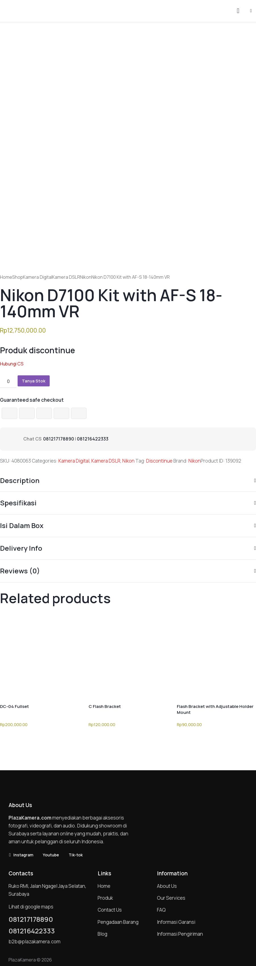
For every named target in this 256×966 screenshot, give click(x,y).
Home (6, 277)
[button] (251, 10)
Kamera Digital (37, 277)
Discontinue (159, 461)
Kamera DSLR (66, 277)
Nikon (85, 277)
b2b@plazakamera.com (34, 941)
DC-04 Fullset (14, 706)
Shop (17, 277)
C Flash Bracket (105, 706)
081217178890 (58, 439)
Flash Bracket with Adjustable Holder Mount (215, 709)
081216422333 (92, 439)
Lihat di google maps (31, 906)
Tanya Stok (33, 381)
